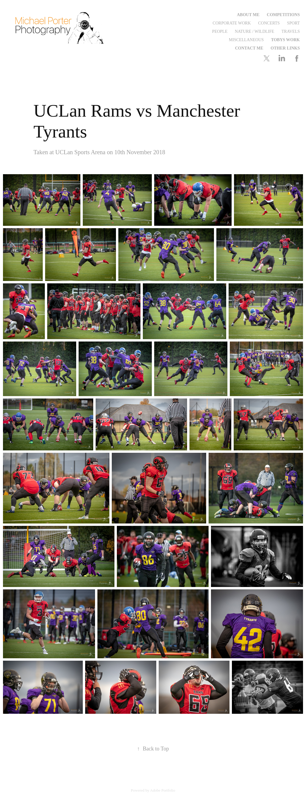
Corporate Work (232, 23)
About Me (248, 15)
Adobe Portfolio (162, 790)
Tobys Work (285, 40)
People (219, 31)
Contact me (249, 48)
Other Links (285, 48)
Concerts (269, 23)
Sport (293, 23)
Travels (290, 31)
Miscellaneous (246, 40)
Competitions (283, 15)
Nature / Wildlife (254, 31)
